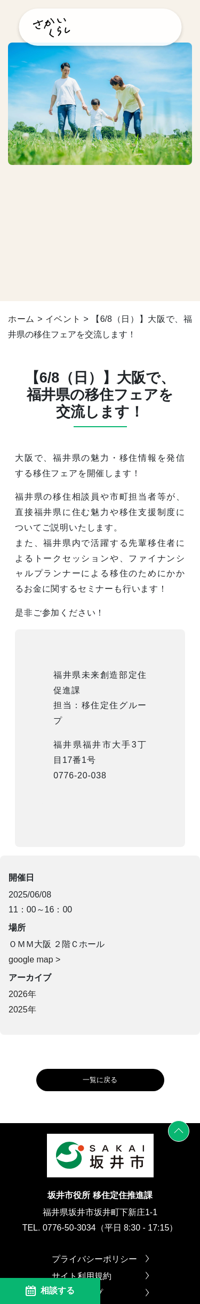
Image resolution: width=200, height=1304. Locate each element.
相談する (50, 1290)
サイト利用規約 (100, 1276)
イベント (63, 318)
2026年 (22, 994)
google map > (34, 959)
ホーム (21, 318)
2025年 (22, 1009)
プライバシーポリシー (100, 1259)
